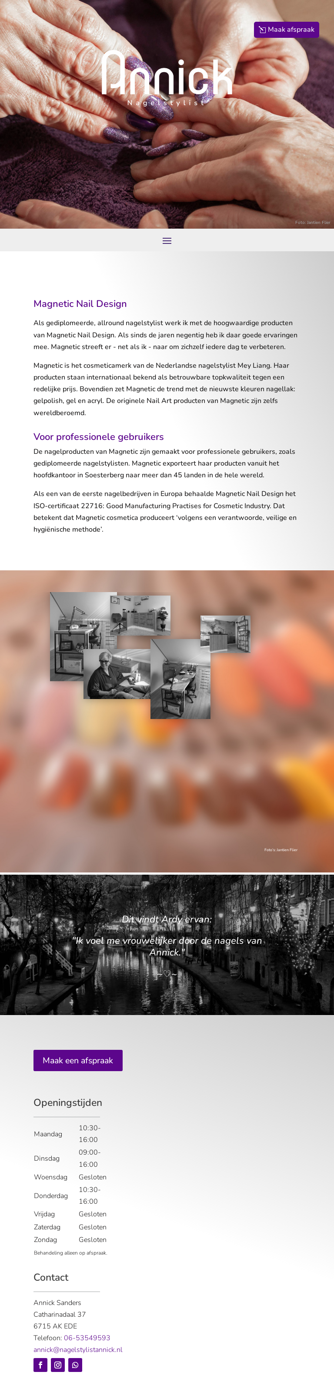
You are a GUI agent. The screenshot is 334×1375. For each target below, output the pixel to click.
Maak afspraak (291, 29)
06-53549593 (87, 1338)
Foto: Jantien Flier (313, 223)
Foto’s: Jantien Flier (280, 849)
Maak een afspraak (80, 1060)
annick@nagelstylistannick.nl (78, 1350)
